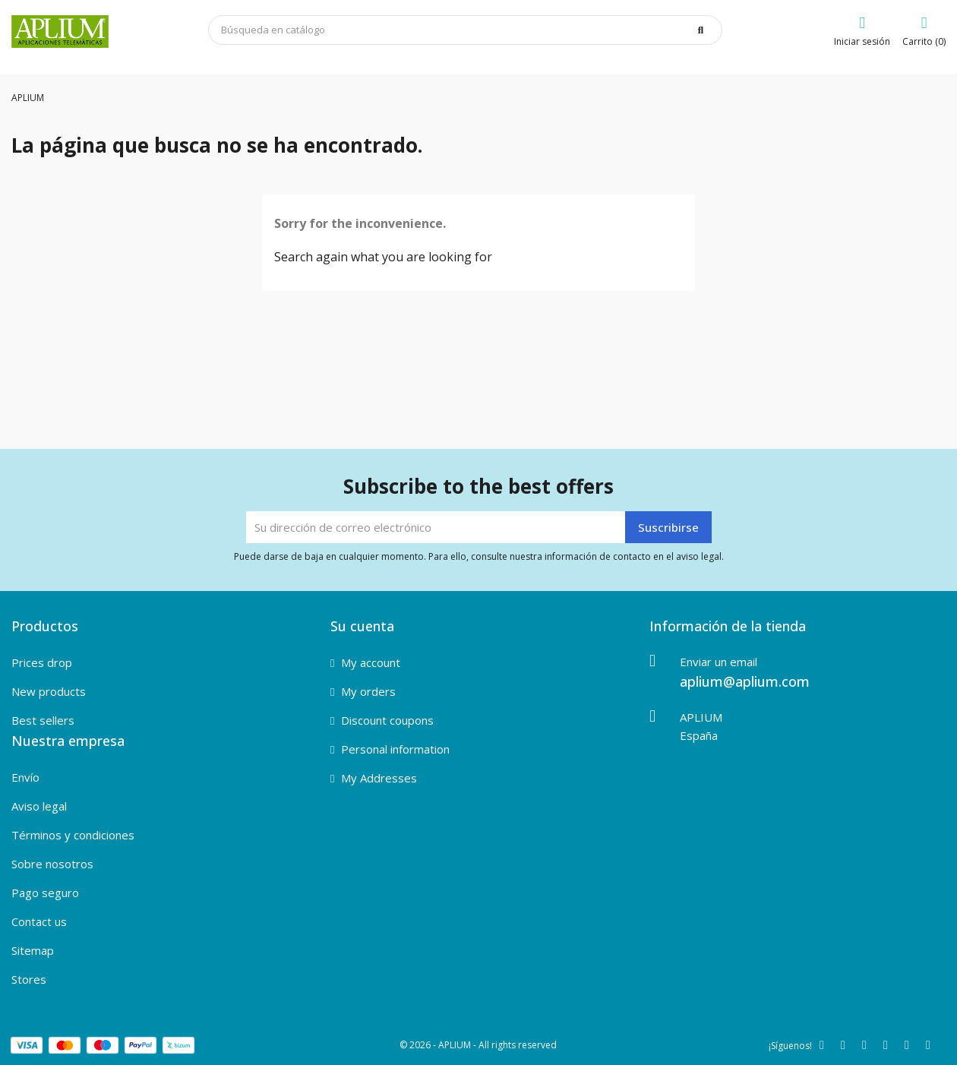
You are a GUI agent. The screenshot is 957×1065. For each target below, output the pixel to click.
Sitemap (32, 950)
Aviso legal (39, 806)
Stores (28, 979)
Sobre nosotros (52, 863)
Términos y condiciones (72, 834)
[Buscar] (465, 30)
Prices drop (41, 662)
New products (48, 691)
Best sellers (42, 720)
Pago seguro (45, 892)
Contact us (39, 921)
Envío (25, 777)
